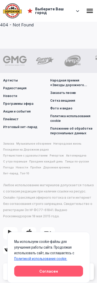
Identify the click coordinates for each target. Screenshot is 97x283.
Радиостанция (14, 88)
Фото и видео (61, 108)
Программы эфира (18, 104)
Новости (10, 96)
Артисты (10, 80)
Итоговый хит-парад (20, 127)
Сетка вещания (62, 100)
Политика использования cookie (70, 118)
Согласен (48, 271)
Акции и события (17, 111)
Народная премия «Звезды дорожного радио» (67, 82)
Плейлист (11, 119)
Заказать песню (63, 93)
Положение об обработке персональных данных (71, 130)
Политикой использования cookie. (40, 259)
